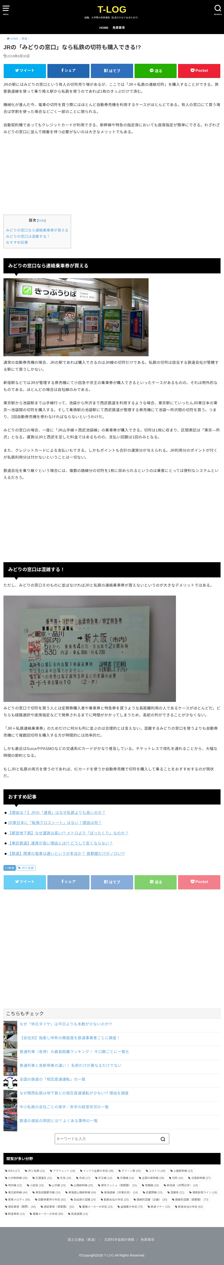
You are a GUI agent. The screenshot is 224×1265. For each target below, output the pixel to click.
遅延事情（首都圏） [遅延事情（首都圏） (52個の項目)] (59, 1206)
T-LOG (112, 9)
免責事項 (118, 27)
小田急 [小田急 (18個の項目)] (37, 1185)
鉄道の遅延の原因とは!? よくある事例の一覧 (59, 1121)
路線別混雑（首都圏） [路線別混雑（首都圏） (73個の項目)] (191, 1199)
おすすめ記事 (17, 242)
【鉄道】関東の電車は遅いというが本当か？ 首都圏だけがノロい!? (66, 853)
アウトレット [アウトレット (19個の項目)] (64, 1170)
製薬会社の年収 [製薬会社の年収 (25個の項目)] (116, 1199)
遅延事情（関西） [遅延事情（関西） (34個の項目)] (22, 1206)
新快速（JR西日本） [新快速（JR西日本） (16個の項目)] (182, 1185)
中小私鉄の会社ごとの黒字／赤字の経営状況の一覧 (64, 1107)
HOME (104, 27)
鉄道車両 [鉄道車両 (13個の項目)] (16, 1214)
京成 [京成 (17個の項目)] (84, 1178)
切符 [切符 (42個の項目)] (177, 1178)
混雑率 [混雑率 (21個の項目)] (177, 1192)
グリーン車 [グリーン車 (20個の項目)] (131, 1170)
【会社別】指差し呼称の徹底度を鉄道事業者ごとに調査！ (70, 1038)
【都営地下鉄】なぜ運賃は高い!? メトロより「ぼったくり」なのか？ (68, 833)
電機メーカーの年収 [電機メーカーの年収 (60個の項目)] (48, 1214)
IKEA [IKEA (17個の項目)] (14, 1170)
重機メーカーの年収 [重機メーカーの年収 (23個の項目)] (97, 1206)
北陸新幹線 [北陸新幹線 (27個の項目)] (201, 1178)
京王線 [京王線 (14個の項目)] (105, 1178)
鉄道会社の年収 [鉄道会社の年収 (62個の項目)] (190, 1206)
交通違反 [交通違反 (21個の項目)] (43, 1178)
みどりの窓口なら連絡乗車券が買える (37, 230)
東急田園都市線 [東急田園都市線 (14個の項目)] (47, 1192)
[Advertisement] (112, 174)
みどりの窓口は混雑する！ (28, 236)
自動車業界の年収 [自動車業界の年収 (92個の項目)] (52, 1199)
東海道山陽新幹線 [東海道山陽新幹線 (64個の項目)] (82, 1192)
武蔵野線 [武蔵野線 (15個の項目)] (154, 1192)
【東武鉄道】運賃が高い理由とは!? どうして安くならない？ (60, 843)
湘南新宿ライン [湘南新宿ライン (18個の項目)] (204, 1192)
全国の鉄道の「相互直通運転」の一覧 (53, 1079)
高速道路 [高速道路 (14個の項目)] (79, 1214)
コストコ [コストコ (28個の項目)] (157, 1170)
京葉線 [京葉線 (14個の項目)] (127, 1178)
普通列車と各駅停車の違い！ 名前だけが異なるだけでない (71, 1065)
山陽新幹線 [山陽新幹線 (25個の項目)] (83, 1185)
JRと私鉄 (27, 868)
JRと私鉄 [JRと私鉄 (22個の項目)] (36, 1170)
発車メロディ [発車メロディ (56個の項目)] (19, 1199)
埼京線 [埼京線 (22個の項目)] (15, 1185)
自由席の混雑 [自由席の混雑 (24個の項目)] (85, 1199)
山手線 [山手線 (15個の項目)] (59, 1185)
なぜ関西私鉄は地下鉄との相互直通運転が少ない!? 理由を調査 (74, 1093)
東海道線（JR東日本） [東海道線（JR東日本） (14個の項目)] (121, 1192)
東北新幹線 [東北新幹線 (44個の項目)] (18, 1192)
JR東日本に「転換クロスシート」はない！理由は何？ (55, 823)
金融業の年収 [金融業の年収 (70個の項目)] (132, 1206)
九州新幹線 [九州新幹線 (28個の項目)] (18, 1178)
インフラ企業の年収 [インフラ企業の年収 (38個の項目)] (98, 1170)
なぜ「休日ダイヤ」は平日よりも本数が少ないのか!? (66, 1024)
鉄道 (11, 868)
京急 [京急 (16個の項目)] (65, 1178)
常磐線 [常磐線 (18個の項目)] (152, 1185)
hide (41, 220)
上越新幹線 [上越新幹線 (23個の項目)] (183, 1170)
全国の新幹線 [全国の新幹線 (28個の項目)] (153, 1178)
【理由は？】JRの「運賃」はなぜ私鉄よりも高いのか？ (57, 813)
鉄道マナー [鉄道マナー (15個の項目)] (160, 1206)
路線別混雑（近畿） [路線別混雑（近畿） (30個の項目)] (152, 1199)
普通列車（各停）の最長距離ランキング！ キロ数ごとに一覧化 (74, 1052)
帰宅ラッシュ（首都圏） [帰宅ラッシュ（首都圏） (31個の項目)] (119, 1185)
